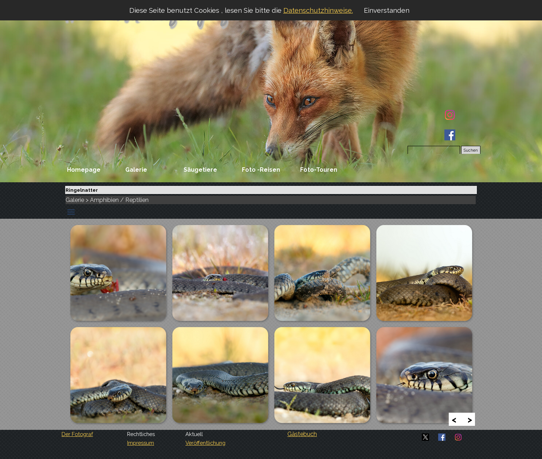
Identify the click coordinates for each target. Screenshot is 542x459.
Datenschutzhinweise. (318, 10)
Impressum (140, 443)
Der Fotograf (77, 434)
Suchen (471, 150)
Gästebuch (302, 434)
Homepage (84, 169)
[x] (425, 437)
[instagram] (449, 114)
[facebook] (449, 134)
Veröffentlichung (205, 443)
